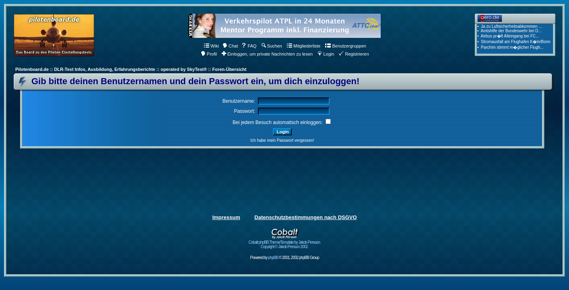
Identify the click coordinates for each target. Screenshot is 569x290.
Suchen (272, 46)
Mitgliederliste (303, 46)
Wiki (211, 46)
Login (325, 54)
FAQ (248, 46)
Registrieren (354, 54)
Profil (209, 54)
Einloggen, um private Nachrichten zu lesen (267, 54)
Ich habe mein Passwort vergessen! (282, 140)
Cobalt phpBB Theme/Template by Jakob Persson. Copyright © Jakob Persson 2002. (285, 242)
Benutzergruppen (345, 46)
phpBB (273, 257)
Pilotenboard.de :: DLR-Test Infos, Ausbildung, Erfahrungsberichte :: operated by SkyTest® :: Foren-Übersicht (130, 69)
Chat (230, 46)
